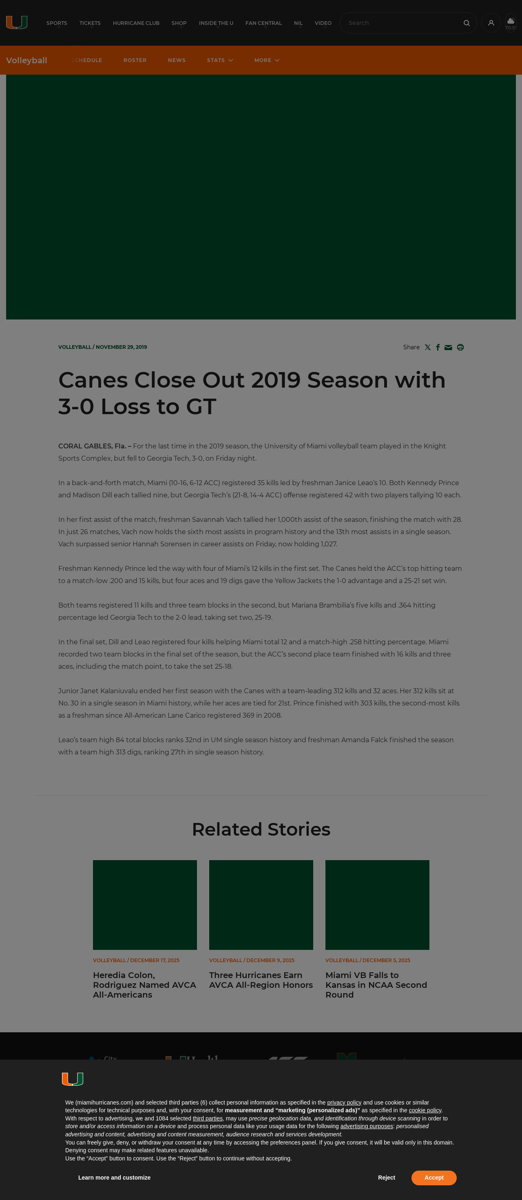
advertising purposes (367, 1126)
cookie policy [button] (425, 1110)
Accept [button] (434, 1177)
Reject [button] (386, 1177)
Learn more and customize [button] (114, 1177)
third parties (208, 1118)
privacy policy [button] (344, 1102)
